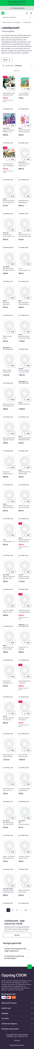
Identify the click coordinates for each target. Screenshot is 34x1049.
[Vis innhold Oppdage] (17, 1014)
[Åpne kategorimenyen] (31, 13)
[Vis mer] (17, 935)
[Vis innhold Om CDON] (17, 1019)
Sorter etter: (10, 66)
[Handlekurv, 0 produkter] (27, 13)
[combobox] (17, 17)
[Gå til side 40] (26, 910)
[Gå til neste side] (30, 910)
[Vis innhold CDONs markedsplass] (17, 1024)
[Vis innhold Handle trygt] (17, 1009)
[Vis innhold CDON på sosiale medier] (17, 1030)
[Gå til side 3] (17, 910)
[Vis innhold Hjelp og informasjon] (17, 1004)
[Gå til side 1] (8, 910)
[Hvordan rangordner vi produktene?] (3, 65)
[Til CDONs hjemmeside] (2, 13)
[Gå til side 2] (13, 910)
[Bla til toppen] (29, 967)
